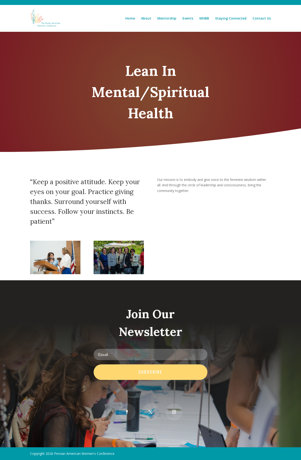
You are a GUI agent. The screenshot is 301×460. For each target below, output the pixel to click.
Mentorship (166, 18)
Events (187, 18)
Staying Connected (230, 18)
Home (130, 18)
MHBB (204, 18)
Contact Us (262, 18)
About (146, 18)
